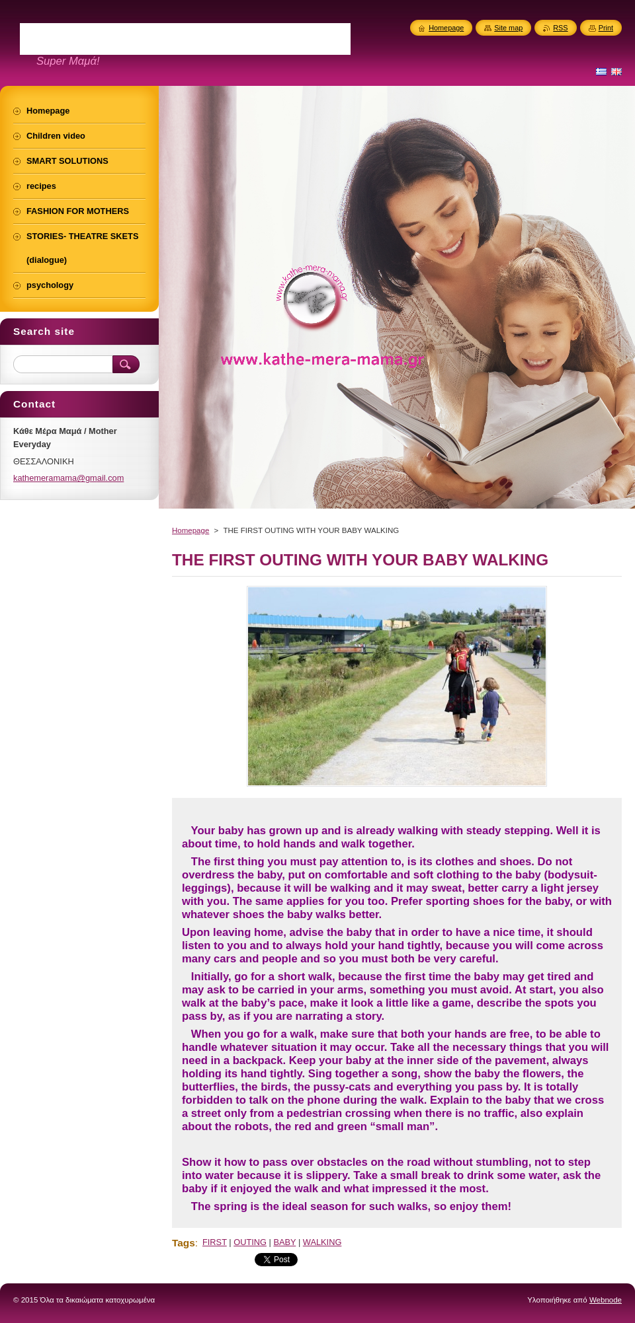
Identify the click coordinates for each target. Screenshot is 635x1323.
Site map (508, 28)
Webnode (605, 1300)
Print (606, 28)
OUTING (250, 1242)
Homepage (190, 530)
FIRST (214, 1242)
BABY (284, 1242)
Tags (183, 1242)
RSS (560, 28)
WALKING (322, 1242)
